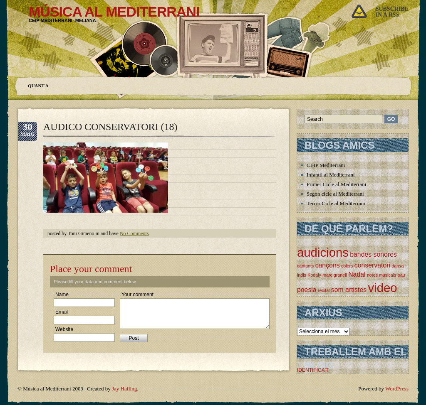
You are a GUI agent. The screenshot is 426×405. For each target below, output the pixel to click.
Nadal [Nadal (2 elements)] (356, 274)
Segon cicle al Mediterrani (335, 194)
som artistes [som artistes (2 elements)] (349, 289)
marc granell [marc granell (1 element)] (334, 274)
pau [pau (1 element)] (401, 274)
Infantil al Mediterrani (331, 175)
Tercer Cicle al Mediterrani (336, 203)
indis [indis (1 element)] (301, 274)
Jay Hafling (124, 388)
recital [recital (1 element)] (323, 290)
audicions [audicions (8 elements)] (323, 252)
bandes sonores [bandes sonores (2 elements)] (373, 254)
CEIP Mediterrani (326, 165)
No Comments (134, 233)
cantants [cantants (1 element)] (305, 265)
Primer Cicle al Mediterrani (336, 184)
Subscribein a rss (392, 12)
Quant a (38, 85)
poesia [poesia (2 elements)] (307, 289)
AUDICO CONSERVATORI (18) (110, 126)
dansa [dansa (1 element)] (397, 265)
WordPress (397, 388)
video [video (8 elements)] (382, 288)
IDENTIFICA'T (313, 370)
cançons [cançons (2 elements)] (327, 265)
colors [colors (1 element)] (347, 265)
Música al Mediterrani (114, 12)
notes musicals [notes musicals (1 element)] (381, 274)
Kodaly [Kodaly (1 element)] (314, 274)
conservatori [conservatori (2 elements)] (372, 265)
